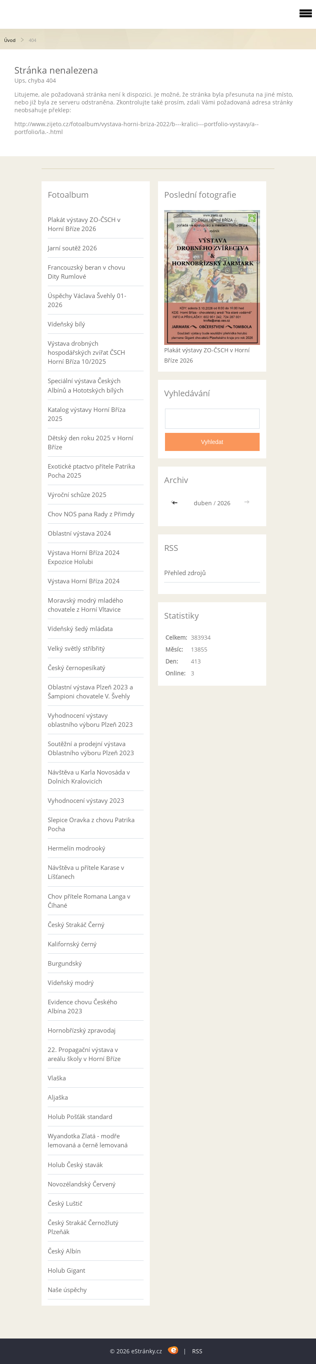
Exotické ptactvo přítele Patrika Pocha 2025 (91, 470)
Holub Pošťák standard (80, 1116)
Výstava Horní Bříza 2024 (84, 581)
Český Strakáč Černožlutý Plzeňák (83, 1227)
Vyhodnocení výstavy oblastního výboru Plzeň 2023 (90, 719)
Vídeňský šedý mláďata (80, 628)
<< (175, 503)
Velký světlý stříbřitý (76, 648)
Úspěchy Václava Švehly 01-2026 (87, 300)
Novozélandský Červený (82, 1184)
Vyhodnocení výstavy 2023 (86, 800)
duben (203, 503)
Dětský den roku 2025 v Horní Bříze (90, 442)
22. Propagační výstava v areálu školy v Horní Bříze (84, 1054)
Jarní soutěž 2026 (72, 248)
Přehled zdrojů (185, 573)
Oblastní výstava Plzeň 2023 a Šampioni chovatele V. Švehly (90, 691)
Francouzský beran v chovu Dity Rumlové (86, 271)
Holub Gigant (66, 1270)
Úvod (10, 40)
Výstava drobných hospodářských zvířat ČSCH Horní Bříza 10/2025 (86, 352)
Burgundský (65, 963)
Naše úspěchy (67, 1289)
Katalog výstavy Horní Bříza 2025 (86, 414)
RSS (197, 1351)
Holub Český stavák (75, 1165)
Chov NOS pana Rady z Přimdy (91, 514)
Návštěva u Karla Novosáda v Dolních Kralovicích (89, 776)
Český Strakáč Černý (76, 924)
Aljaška (58, 1097)
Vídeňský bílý (66, 324)
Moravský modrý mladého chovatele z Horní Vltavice (85, 604)
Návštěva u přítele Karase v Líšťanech (86, 872)
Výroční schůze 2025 (77, 494)
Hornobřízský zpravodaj (82, 1030)
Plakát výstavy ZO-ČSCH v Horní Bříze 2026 (84, 224)
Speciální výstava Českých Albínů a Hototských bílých (85, 385)
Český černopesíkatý (76, 668)
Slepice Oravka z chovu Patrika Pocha (91, 824)
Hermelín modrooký (76, 848)
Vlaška (57, 1078)
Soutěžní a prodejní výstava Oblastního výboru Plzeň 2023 (91, 748)
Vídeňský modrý (71, 982)
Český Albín (64, 1251)
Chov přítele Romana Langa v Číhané (89, 900)
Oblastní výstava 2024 (79, 533)
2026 (223, 503)
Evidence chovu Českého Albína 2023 (82, 1006)
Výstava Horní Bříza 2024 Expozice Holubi (84, 557)
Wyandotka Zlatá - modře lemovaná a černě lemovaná (88, 1140)
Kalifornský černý (72, 944)
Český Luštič (65, 1203)
